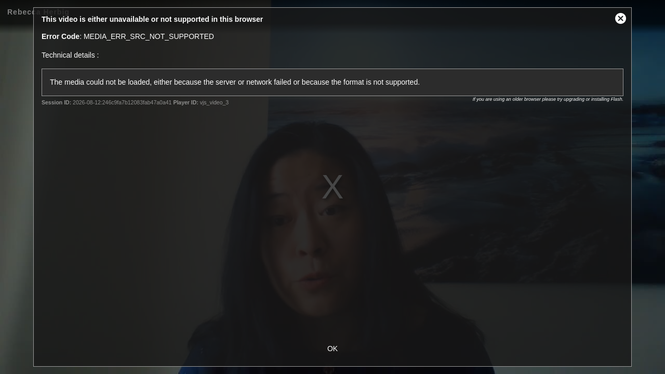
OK (332, 348)
